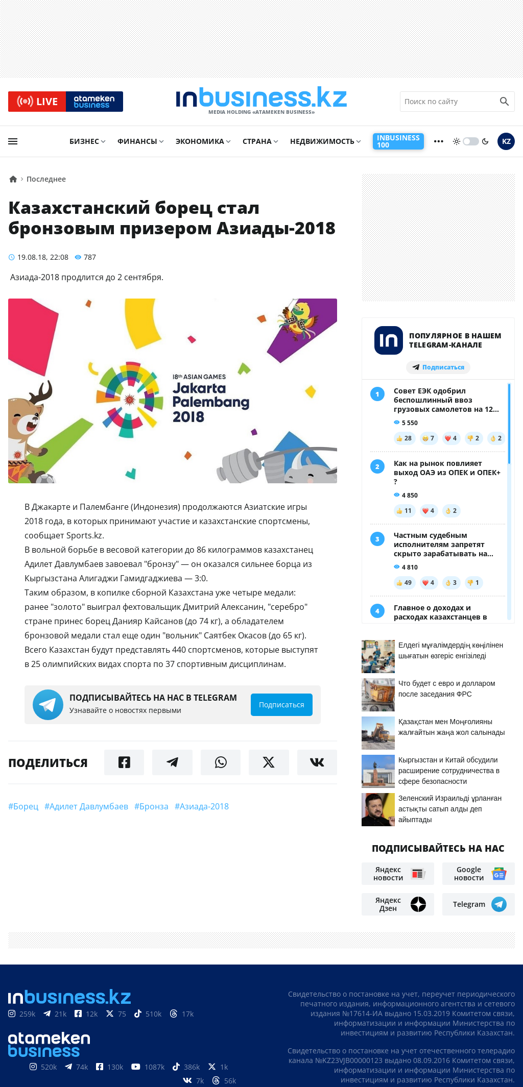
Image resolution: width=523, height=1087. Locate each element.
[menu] (13, 141)
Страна (257, 141)
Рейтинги (494, 1041)
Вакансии (444, 1041)
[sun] (457, 141)
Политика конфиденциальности (252, 1078)
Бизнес (84, 141)
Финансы (137, 141)
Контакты (388, 1025)
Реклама (435, 1025)
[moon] (485, 141)
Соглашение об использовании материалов (419, 1005)
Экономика (200, 141)
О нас (347, 1025)
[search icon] (504, 101)
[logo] (261, 101)
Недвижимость (322, 141)
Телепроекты (488, 1025)
